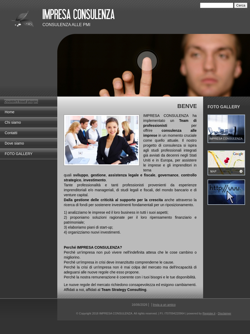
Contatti (11, 133)
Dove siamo (14, 143)
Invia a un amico (164, 305)
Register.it (209, 313)
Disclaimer (224, 313)
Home (9, 112)
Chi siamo (13, 122)
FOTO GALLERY (19, 154)
